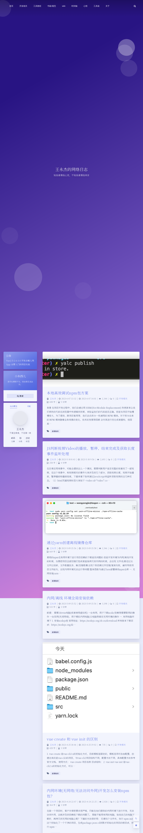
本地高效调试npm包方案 (67, 392)
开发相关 (123, 398)
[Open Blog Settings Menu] (136, 825)
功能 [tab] (29, 406)
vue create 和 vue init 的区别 (72, 739)
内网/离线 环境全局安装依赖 (70, 597)
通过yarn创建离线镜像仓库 (69, 542)
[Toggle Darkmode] (136, 818)
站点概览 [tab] (13, 406)
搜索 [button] (20, 396)
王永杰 (53, 398)
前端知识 (55, 431)
